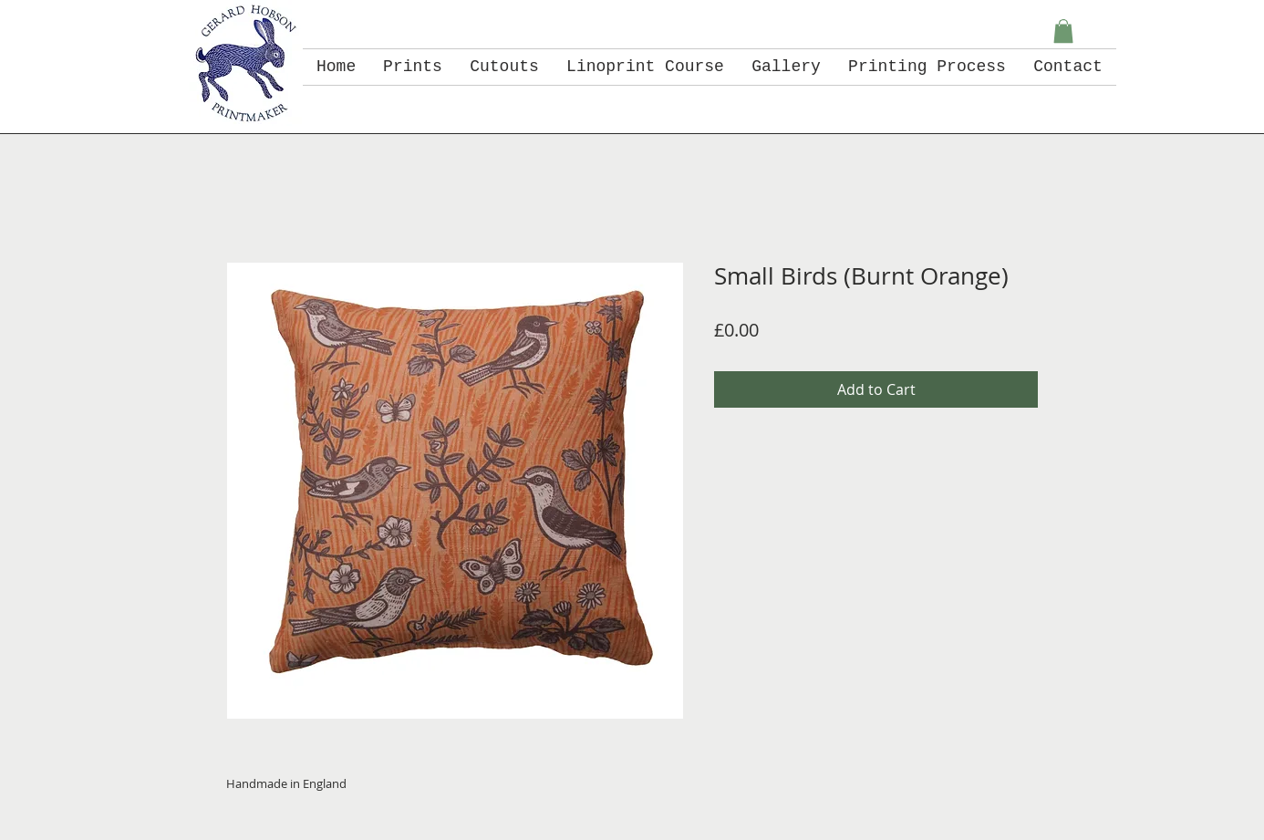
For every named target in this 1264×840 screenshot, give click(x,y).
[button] (1063, 31)
